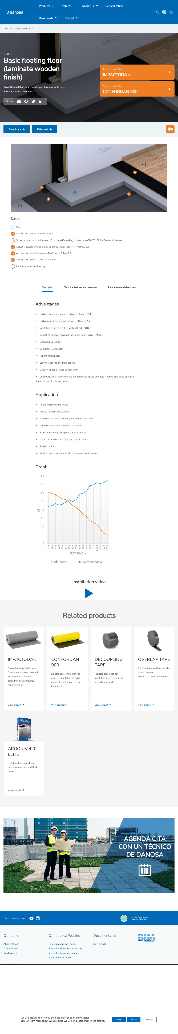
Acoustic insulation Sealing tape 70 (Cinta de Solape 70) (46, 254)
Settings (153, 1019)
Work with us (10, 953)
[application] (92, 6)
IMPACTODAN (21, 660)
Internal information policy (62, 953)
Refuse (133, 1019)
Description (44, 288)
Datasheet (42, 129)
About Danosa (11, 944)
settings (94, 1021)
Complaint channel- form (62, 944)
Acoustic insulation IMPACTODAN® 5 (36, 233)
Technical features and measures (79, 288)
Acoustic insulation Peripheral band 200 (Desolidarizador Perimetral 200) (55, 247)
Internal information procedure (65, 949)
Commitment (10, 949)
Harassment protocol (59, 958)
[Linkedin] (43, 918)
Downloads (15, 129)
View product (17, 705)
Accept (114, 1019)
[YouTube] (31, 918)
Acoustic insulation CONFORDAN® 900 (37, 261)
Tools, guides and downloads (124, 288)
